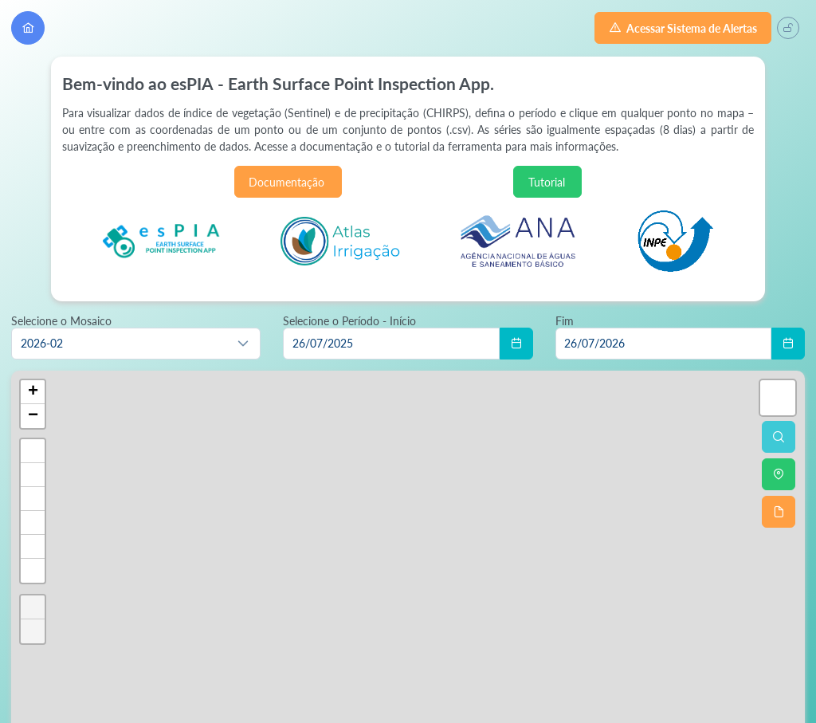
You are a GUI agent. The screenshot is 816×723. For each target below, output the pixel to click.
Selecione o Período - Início (349, 321)
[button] (243, 343)
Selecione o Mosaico (61, 321)
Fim (564, 321)
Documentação (288, 182)
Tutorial (547, 182)
